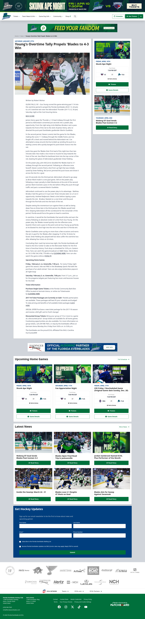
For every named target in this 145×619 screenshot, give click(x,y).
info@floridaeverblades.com (11, 610)
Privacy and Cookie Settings (82, 602)
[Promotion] (72, 6)
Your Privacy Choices (66, 602)
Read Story (112, 128)
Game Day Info (45, 16)
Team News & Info (29, 16)
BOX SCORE (30, 116)
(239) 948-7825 (7, 607)
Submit (72, 552)
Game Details (112, 90)
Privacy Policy (88, 599)
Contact (55, 599)
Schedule (118, 16)
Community (58, 16)
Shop (68, 16)
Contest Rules (64, 599)
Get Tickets (132, 16)
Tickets (16, 16)
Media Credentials (76, 599)
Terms (56, 602)
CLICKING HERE (34, 294)
